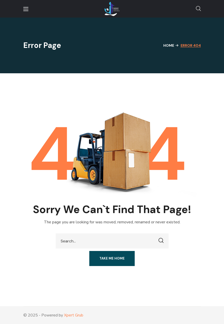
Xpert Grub (73, 315)
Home (168, 45)
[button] (198, 9)
